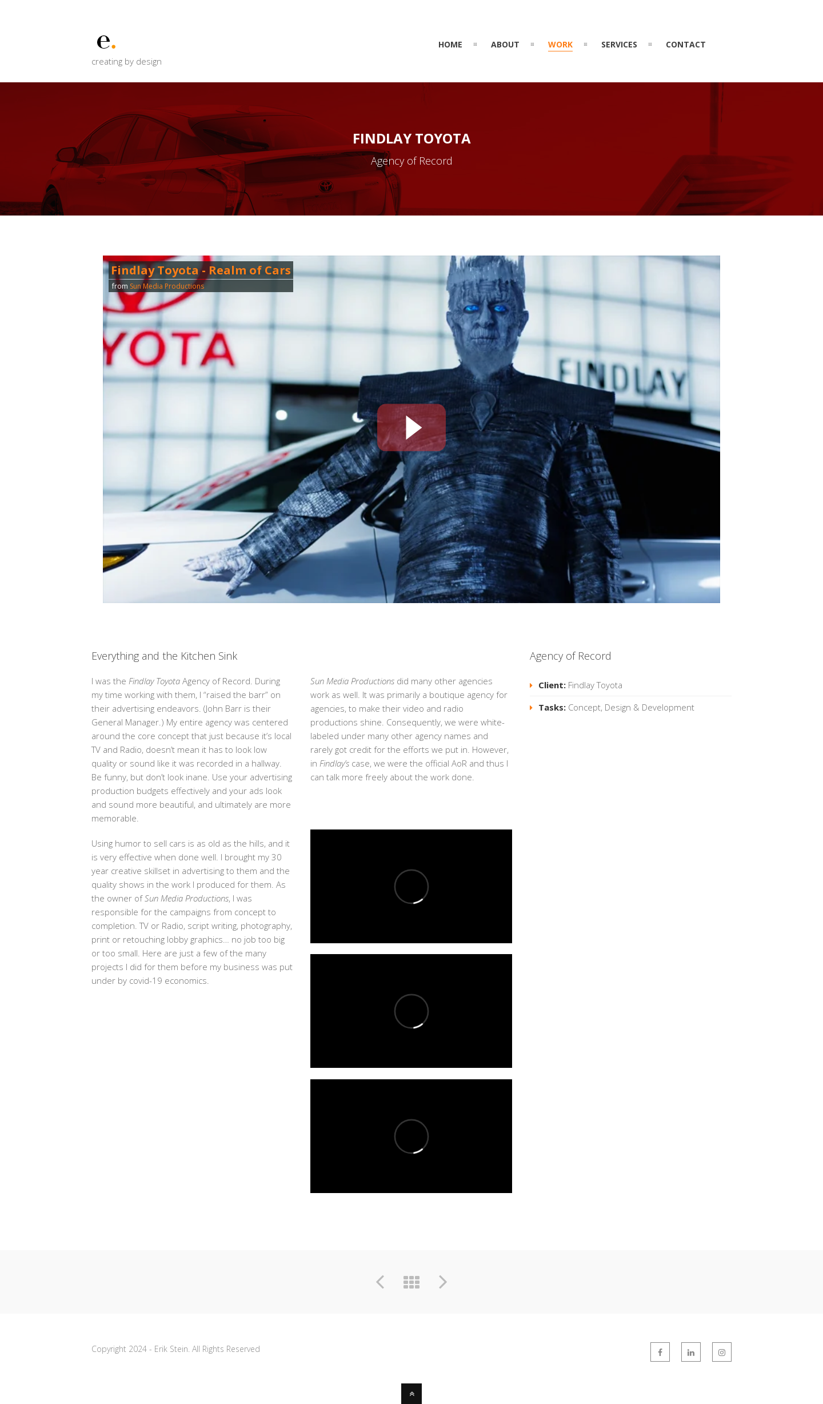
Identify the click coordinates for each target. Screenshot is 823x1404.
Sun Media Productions (167, 286)
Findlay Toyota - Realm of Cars (201, 270)
